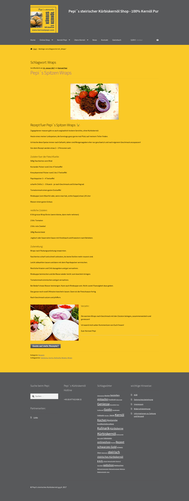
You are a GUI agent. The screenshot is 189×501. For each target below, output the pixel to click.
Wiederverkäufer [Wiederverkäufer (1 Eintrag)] (101, 472)
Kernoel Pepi (62, 68)
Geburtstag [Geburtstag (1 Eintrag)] (119, 399)
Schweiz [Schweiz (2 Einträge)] (120, 447)
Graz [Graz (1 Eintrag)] (118, 405)
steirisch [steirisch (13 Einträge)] (114, 452)
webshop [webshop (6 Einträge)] (108, 465)
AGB (135, 395)
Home (32, 40)
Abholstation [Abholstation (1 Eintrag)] (100, 396)
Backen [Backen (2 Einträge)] (107, 395)
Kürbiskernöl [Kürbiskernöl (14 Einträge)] (106, 434)
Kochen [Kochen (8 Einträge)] (102, 420)
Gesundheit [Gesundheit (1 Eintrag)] (113, 405)
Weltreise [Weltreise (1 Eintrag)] (122, 469)
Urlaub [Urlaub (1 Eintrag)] (105, 461)
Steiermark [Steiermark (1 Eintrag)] (104, 453)
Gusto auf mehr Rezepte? (45, 346)
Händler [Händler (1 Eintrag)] (107, 415)
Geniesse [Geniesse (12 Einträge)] (103, 404)
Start (35, 49)
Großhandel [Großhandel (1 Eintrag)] (100, 410)
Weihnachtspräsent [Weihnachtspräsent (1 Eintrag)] (114, 469)
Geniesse (44, 358)
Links (36, 417)
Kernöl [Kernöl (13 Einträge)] (119, 415)
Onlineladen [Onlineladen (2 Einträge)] (107, 438)
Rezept (64, 358)
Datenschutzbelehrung (143, 399)
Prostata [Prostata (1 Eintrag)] (113, 442)
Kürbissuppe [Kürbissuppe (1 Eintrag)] (119, 434)
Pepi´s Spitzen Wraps (50, 72)
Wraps (70, 358)
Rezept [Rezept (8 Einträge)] (120, 442)
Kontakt (104, 40)
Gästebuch (116, 40)
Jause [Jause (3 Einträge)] (111, 415)
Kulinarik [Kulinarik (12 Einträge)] (103, 428)
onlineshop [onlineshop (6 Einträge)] (103, 442)
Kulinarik (57, 358)
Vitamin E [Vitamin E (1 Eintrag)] (118, 461)
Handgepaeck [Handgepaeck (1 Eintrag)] (116, 410)
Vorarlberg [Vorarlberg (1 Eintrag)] (100, 465)
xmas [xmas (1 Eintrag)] (108, 472)
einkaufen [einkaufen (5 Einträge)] (102, 399)
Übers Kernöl (79, 40)
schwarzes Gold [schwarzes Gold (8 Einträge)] (106, 447)
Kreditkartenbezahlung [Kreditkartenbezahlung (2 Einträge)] (105, 424)
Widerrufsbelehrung (142, 409)
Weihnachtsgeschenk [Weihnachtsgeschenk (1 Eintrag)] (103, 469)
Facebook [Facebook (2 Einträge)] (112, 399)
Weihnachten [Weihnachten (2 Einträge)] (118, 465)
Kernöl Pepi (62, 40)
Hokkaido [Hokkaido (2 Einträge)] (100, 415)
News (94, 40)
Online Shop (45, 40)
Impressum (138, 404)
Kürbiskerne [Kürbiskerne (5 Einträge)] (116, 428)
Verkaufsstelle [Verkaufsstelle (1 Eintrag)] (111, 461)
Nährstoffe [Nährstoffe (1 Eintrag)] (100, 438)
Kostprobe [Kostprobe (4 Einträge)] (112, 420)
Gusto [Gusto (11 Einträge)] (108, 409)
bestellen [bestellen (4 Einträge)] (115, 395)
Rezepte (41, 355)
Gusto (50, 358)
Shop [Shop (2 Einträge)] (99, 453)
